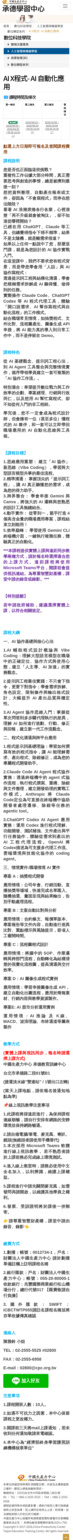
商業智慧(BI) (17, 58)
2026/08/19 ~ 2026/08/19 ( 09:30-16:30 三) (33, 127)
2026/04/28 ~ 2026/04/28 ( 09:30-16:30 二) (13, 130)
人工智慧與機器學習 (22, 51)
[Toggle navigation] (65, 6)
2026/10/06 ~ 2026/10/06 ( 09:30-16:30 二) (52, 127)
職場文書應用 (17, 44)
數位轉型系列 (17, 64)
